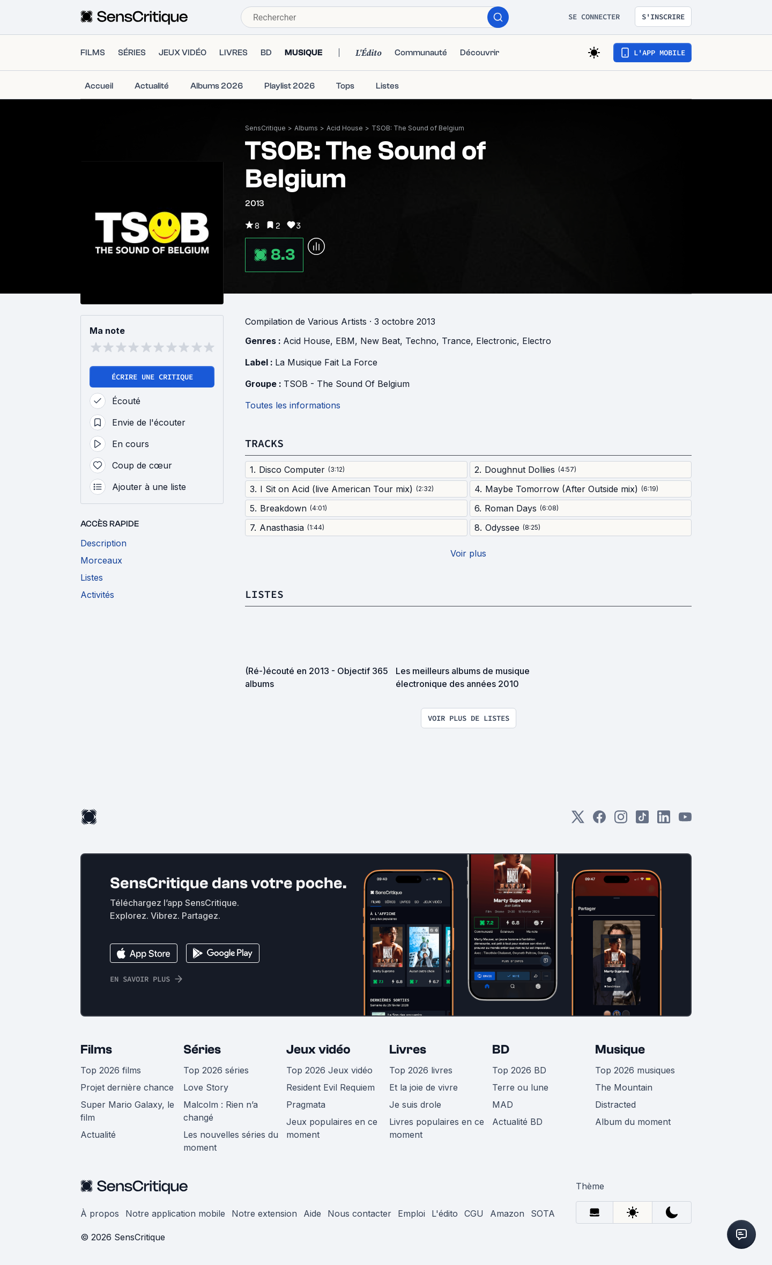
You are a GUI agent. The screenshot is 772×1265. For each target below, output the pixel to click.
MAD (502, 1104)
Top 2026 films (110, 1070)
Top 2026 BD (519, 1070)
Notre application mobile (175, 1213)
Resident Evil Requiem (330, 1087)
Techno (420, 340)
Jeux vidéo (318, 1049)
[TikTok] (642, 820)
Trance (456, 340)
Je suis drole (415, 1104)
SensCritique (265, 128)
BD (500, 1049)
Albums (306, 128)
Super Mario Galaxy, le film (127, 1111)
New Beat (380, 340)
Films (96, 1049)
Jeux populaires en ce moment (331, 1128)
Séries (202, 1049)
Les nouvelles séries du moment (230, 1141)
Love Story (205, 1087)
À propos (99, 1213)
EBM (345, 340)
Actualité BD (517, 1121)
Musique (620, 1049)
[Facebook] (599, 820)
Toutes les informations (292, 405)
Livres (407, 1049)
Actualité (98, 1134)
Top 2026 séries (216, 1070)
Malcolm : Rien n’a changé (220, 1111)
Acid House (344, 128)
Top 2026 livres (420, 1070)
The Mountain (623, 1087)
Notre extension (264, 1213)
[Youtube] (685, 820)
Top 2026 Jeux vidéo (329, 1070)
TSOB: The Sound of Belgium (418, 128)
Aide (312, 1213)
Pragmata (305, 1104)
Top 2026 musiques (635, 1070)
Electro (536, 340)
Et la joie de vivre (423, 1087)
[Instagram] (620, 820)
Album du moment (633, 1121)
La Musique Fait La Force (326, 362)
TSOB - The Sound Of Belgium (347, 383)
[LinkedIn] (663, 820)
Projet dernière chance (127, 1087)
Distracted (615, 1104)
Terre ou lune (520, 1087)
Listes (264, 594)
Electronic (496, 340)
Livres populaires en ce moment (436, 1128)
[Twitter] (577, 820)
